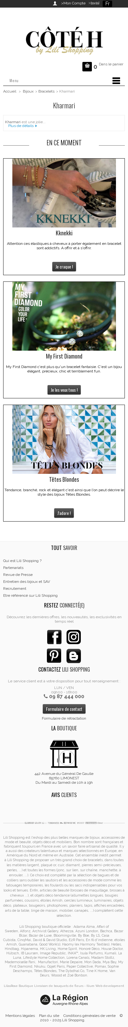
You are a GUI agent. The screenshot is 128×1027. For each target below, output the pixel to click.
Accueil (9, 91)
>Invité (92, 3)
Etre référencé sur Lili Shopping (30, 595)
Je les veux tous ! (64, 389)
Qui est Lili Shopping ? (22, 561)
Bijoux (28, 91)
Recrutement (14, 588)
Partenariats (13, 567)
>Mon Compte (73, 3)
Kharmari (13, 122)
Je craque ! (64, 266)
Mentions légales (20, 1015)
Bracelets (46, 91)
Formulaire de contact (64, 708)
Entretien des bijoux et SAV (26, 581)
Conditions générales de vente (89, 1015)
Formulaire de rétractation (64, 718)
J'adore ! (64, 513)
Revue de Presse (18, 574)
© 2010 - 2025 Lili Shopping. (81, 1017)
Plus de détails (21, 126)
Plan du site (49, 1015)
